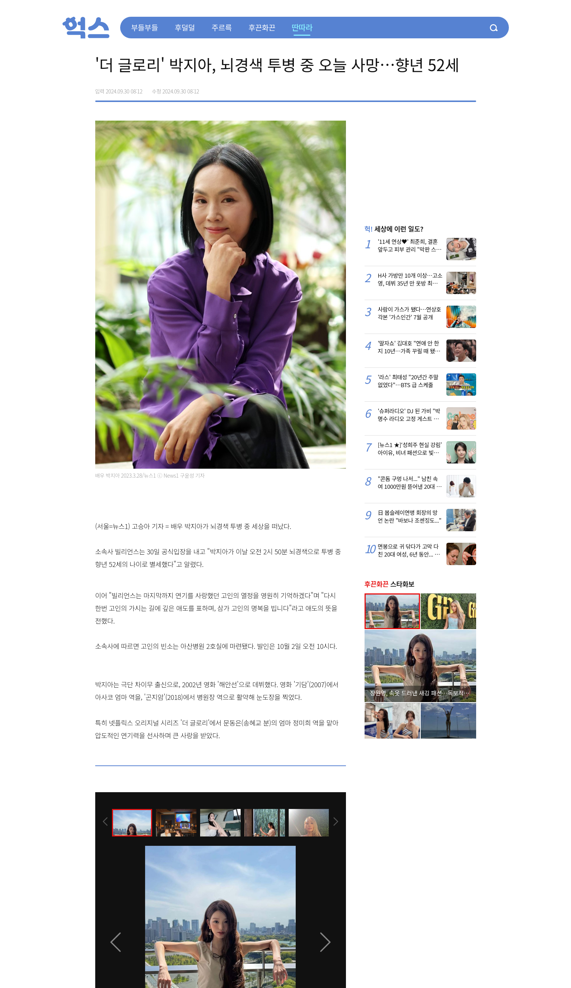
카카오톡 (455, 89)
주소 (470, 89)
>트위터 (439, 89)
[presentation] (105, 822)
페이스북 (423, 89)
